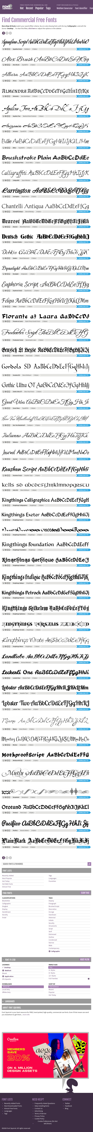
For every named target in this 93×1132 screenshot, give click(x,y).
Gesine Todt (26, 678)
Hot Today (6, 881)
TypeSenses (28, 290)
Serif (50, 931)
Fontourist (23, 459)
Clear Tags (85, 893)
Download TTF (83, 49)
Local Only (6, 989)
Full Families (53, 979)
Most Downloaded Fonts (13, 1106)
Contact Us (39, 1108)
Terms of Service (40, 1114)
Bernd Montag (29, 211)
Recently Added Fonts (12, 1103)
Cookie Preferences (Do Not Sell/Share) (48, 1122)
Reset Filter (84, 959)
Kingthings (33, 505)
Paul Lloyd (29, 355)
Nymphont (25, 797)
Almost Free (6, 887)
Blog (66, 1108)
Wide (50, 945)
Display (5, 909)
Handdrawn (6, 912)
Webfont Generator (65, 8)
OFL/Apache (6, 979)
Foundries (52, 881)
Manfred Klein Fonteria (29, 116)
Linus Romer (23, 729)
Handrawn (52, 915)
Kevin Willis (29, 162)
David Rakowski (24, 258)
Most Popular (7, 878)
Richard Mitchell (26, 662)
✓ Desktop (6, 967)
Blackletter (6, 901)
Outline (51, 937)
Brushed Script (54, 906)
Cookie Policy (39, 1119)
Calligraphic (6, 904)
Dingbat (5, 906)
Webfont (6, 970)
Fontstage (22, 306)
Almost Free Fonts (10, 1108)
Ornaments (53, 926)
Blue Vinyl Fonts (29, 391)
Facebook (68, 1106)
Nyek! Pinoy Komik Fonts (32, 321)
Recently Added (8, 876)
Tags (48, 8)
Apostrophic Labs (31, 340)
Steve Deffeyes (27, 375)
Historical (52, 918)
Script (4, 918)
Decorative (52, 909)
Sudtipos (27, 49)
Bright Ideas (25, 196)
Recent (29, 8)
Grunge (51, 912)
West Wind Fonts (25, 227)
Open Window (26, 180)
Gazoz (20, 780)
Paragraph (52, 904)
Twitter (67, 1103)
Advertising (39, 1111)
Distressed (52, 934)
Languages (52, 878)
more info (26, 1015)
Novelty (5, 915)
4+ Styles (52, 970)
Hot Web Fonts (7, 884)
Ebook (4, 973)
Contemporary (54, 948)
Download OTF (83, 65)
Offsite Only (6, 992)
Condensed (53, 940)
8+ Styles (52, 973)
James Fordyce (28, 242)
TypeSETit (25, 65)
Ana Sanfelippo (25, 96)
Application (7, 976)
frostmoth (28, 760)
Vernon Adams (24, 830)
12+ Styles (52, 976)
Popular (39, 8)
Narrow (51, 943)
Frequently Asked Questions (45, 1103)
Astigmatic (24, 274)
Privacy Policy (40, 1116)
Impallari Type (28, 475)
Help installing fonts (42, 1106)
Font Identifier (81, 8)
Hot (21, 8)
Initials (51, 920)
